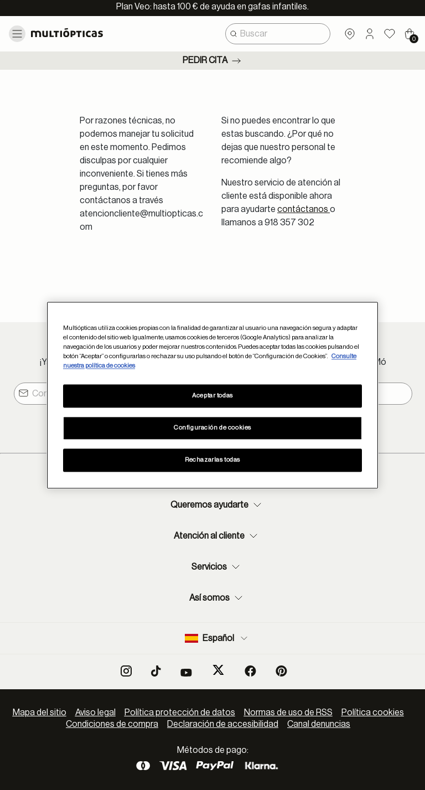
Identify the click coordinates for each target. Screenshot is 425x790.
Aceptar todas (212, 396)
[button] (369, 33)
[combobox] (277, 33)
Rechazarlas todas (212, 460)
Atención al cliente (217, 536)
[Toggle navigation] (17, 33)
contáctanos (303, 209)
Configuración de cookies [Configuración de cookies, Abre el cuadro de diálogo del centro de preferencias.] (212, 428)
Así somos (217, 598)
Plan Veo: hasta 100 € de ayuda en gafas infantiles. (212, 6)
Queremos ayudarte (217, 505)
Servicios (216, 567)
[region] (212, 395)
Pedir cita (213, 61)
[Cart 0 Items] (409, 33)
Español (217, 638)
